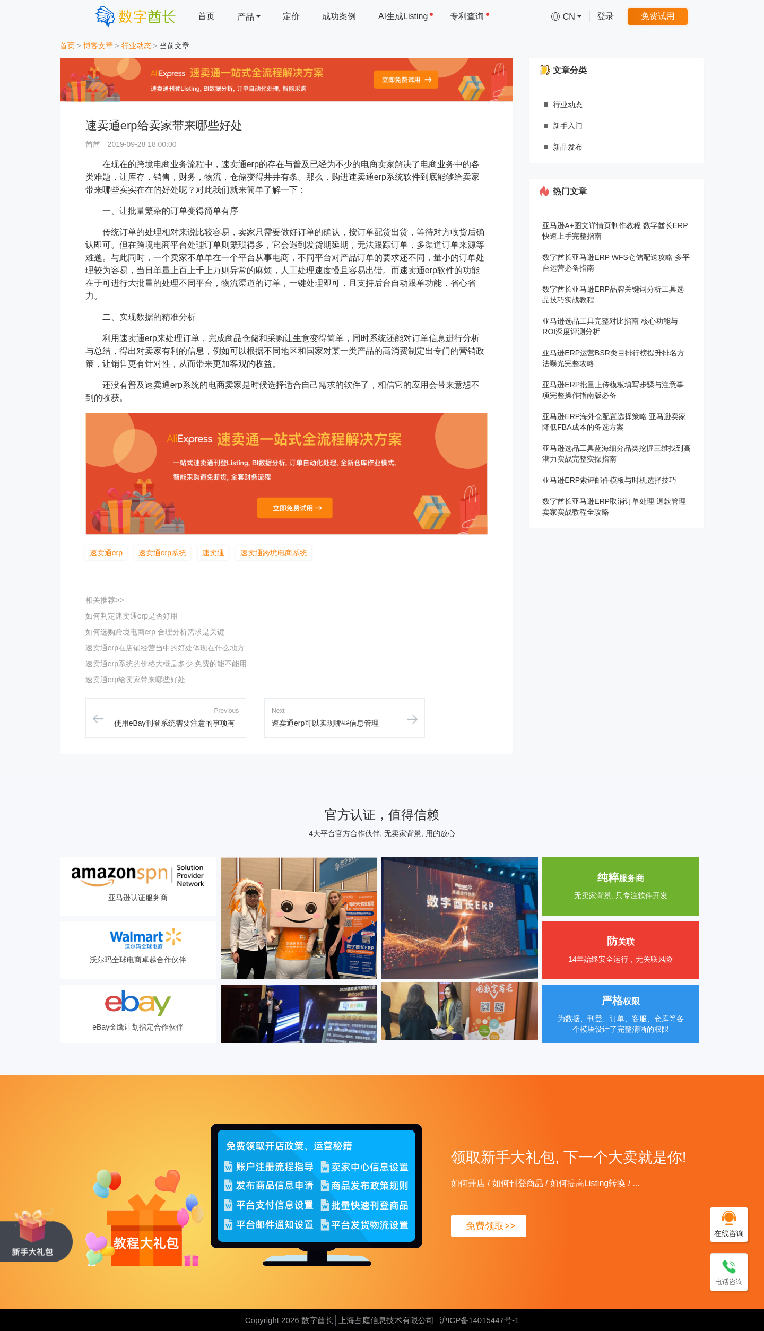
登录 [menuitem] (605, 16)
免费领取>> (490, 1226)
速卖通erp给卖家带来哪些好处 (135, 679)
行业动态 (136, 45)
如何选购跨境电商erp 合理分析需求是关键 (154, 632)
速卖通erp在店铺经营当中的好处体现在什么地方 (165, 647)
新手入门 (568, 125)
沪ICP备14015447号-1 (479, 1320)
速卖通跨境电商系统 (273, 553)
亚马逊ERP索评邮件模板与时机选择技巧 (609, 480)
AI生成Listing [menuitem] (405, 16)
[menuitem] (249, 16)
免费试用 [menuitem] (658, 16)
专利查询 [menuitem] (470, 16)
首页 (67, 45)
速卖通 (213, 553)
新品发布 (568, 147)
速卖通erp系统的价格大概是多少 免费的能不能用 (166, 663)
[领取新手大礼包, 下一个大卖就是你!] (36, 1234)
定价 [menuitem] (291, 16)
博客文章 (98, 45)
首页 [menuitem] (206, 16)
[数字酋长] (135, 16)
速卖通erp (106, 553)
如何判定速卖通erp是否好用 (131, 616)
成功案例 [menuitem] (339, 16)
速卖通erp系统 (162, 553)
